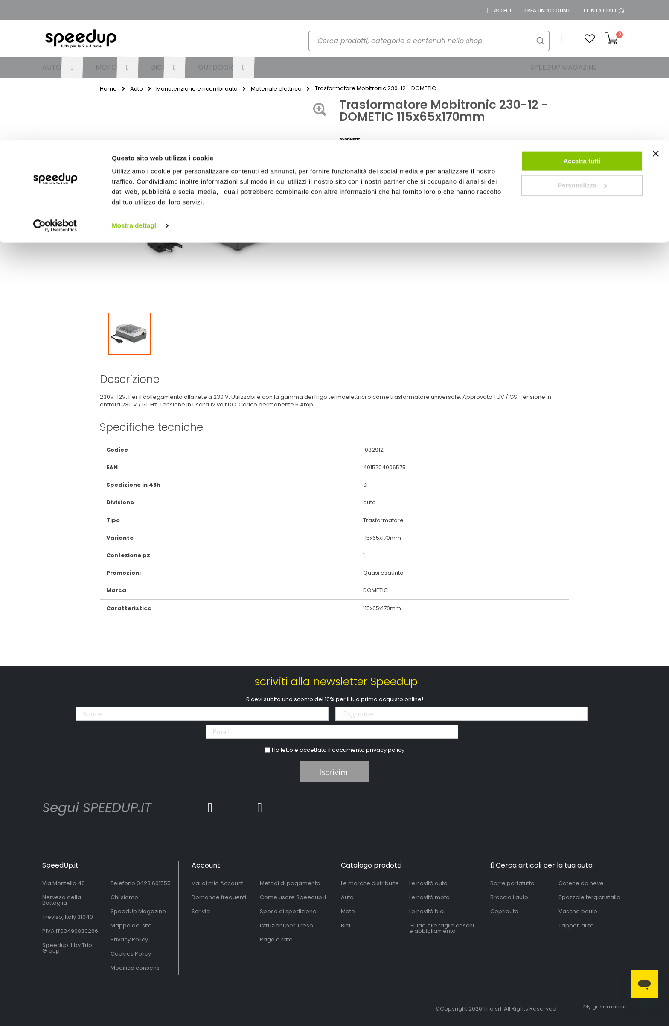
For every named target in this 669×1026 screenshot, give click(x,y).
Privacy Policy (129, 939)
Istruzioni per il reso (286, 925)
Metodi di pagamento (290, 883)
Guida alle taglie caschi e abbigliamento (441, 928)
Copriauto (504, 911)
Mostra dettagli (135, 85)
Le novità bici (427, 911)
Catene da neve (581, 883)
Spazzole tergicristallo (589, 897)
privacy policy (385, 750)
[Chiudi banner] (656, 17)
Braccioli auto (509, 897)
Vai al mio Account (217, 883)
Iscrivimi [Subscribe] (334, 772)
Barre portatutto (512, 883)
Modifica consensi (136, 968)
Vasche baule (577, 911)
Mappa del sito (131, 925)
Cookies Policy (131, 954)
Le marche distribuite (370, 883)
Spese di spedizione (288, 911)
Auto (347, 897)
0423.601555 (154, 883)
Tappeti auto (576, 925)
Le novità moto (429, 897)
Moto (348, 911)
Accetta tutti (582, 20)
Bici (345, 925)
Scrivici (201, 911)
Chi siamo (124, 897)
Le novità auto (428, 883)
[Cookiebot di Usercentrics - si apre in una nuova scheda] (55, 85)
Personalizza (582, 45)
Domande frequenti (219, 897)
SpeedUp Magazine (138, 911)
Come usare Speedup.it (293, 897)
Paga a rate (276, 939)
